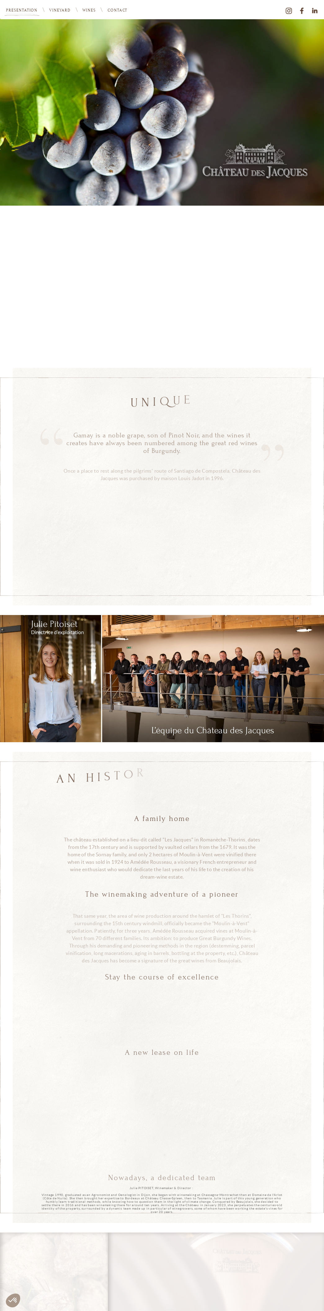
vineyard (60, 10)
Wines (89, 10)
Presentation (22, 10)
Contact (118, 10)
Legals (318, 1299)
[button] (13, 1300)
